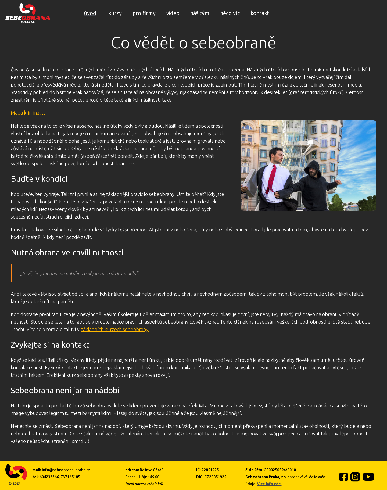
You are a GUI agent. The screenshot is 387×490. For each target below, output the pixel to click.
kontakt (259, 13)
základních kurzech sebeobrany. (115, 329)
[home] (27, 13)
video (173, 13)
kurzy (115, 13)
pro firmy (144, 13)
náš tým (199, 13)
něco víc (230, 13)
